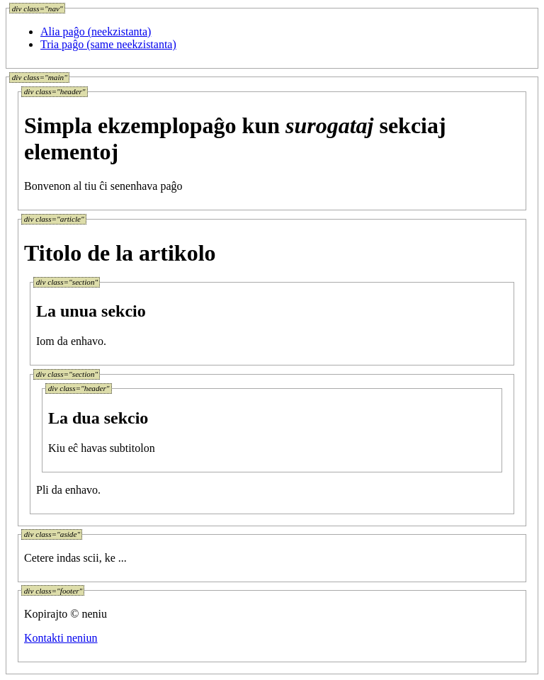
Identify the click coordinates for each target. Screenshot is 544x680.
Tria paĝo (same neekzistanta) (108, 44)
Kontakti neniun (61, 638)
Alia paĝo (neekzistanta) (95, 32)
